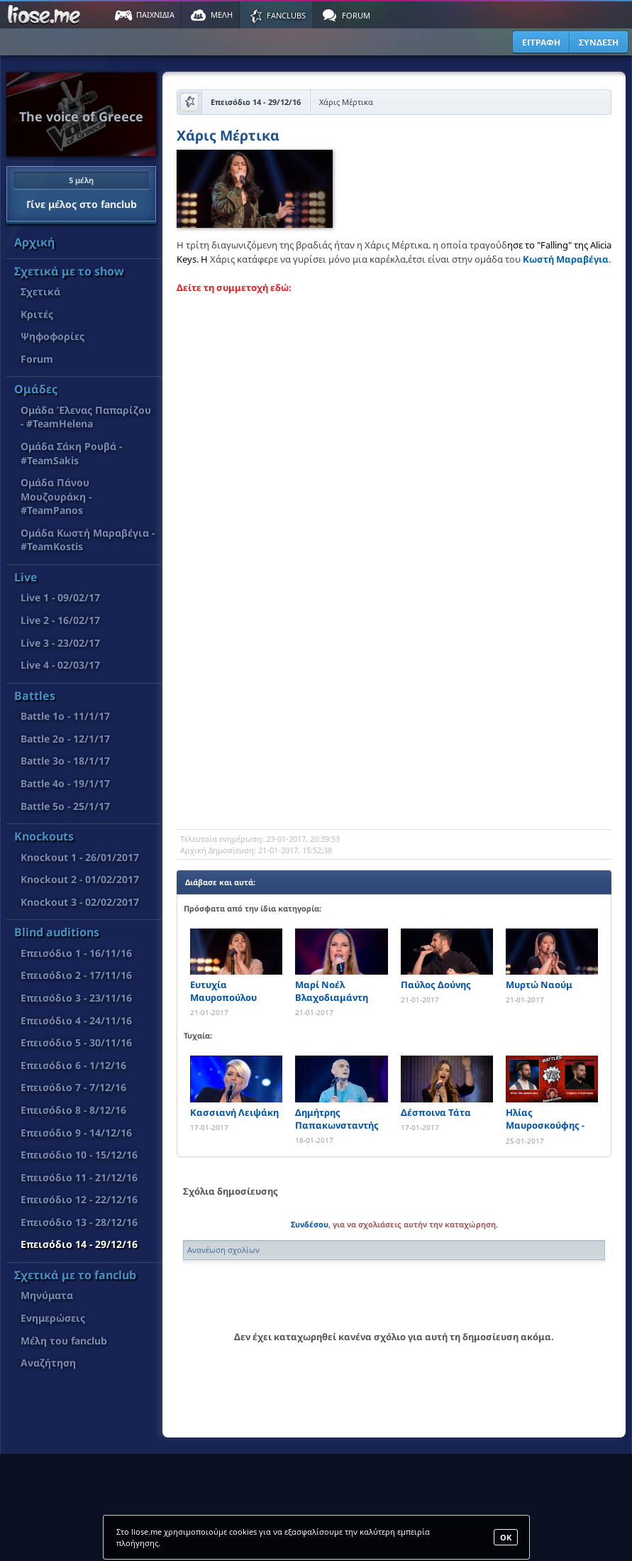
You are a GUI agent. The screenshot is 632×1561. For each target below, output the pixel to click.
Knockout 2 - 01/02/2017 (80, 879)
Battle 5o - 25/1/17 (65, 806)
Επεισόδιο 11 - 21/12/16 (79, 1177)
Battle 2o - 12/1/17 (65, 738)
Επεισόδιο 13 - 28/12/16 (79, 1222)
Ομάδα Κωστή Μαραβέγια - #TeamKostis (88, 540)
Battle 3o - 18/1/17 (65, 760)
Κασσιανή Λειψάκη (234, 1112)
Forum (37, 359)
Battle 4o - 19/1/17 (65, 783)
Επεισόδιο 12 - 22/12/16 (79, 1199)
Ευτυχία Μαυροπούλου (223, 991)
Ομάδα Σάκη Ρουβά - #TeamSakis (71, 453)
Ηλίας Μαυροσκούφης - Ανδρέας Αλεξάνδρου (545, 1119)
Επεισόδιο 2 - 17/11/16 (76, 975)
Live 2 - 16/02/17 (60, 620)
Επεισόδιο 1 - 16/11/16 (76, 953)
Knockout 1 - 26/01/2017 (80, 857)
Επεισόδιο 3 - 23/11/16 (76, 997)
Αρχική (34, 242)
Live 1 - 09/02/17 (60, 597)
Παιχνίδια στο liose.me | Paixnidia (46, 14)
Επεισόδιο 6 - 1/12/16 (73, 1065)
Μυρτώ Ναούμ (539, 984)
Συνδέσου (309, 1224)
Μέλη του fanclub (64, 1340)
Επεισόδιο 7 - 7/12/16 (73, 1087)
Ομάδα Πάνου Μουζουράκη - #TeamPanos (56, 496)
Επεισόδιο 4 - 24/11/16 (76, 1020)
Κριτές (37, 314)
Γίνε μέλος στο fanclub (81, 191)
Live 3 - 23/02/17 (60, 643)
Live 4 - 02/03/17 (60, 665)
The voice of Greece (81, 116)
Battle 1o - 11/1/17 (65, 716)
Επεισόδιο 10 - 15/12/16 (79, 1154)
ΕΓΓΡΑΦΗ (541, 42)
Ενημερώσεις (53, 1318)
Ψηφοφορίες (52, 336)
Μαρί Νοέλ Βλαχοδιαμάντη (331, 991)
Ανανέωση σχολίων (223, 1249)
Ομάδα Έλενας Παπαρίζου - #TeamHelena (86, 417)
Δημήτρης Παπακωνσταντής (337, 1119)
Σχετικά (40, 291)
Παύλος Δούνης (436, 984)
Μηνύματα (47, 1295)
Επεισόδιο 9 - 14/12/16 (76, 1132)
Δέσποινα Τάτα (436, 1112)
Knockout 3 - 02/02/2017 (80, 902)
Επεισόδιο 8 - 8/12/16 (73, 1110)
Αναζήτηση (48, 1362)
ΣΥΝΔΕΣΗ (599, 42)
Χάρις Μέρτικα (228, 136)
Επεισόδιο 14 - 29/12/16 (79, 1244)
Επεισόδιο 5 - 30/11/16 (76, 1042)
